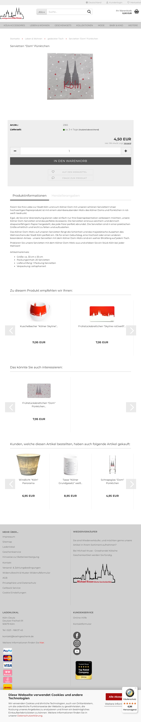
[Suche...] (41, 12)
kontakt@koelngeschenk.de (18, 636)
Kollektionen (84, 25)
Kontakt (7, 562)
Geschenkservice (12, 551)
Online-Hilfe (80, 617)
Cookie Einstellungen (14, 592)
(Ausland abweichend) (89, 129)
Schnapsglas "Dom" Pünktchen (112, 481)
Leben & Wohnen (40, 25)
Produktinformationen (30, 195)
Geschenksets (63, 25)
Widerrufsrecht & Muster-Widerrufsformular (26, 572)
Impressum (9, 536)
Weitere (133, 25)
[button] (93, 2)
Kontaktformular (82, 624)
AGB (5, 577)
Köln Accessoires (14, 25)
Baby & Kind (116, 25)
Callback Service (12, 587)
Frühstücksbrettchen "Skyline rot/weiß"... (102, 326)
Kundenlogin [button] (114, 2)
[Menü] (136, 689)
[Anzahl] (70, 151)
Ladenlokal (9, 546)
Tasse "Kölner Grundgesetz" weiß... (70, 481)
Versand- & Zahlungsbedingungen (22, 567)
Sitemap (7, 541)
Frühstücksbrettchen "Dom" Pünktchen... (38, 404)
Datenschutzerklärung (29, 715)
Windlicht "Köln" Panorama (28, 481)
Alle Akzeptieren (119, 696)
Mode (101, 25)
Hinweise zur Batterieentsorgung (21, 557)
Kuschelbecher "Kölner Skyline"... (39, 326)
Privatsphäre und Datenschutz (19, 582)
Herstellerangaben (66, 195)
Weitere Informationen (118, 703)
